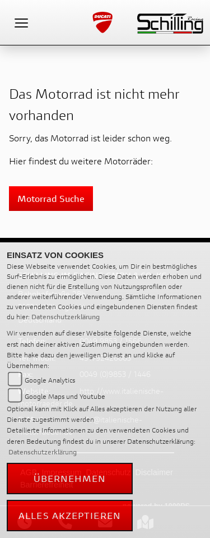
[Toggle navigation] (21, 22)
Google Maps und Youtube (65, 396)
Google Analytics (50, 380)
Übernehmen (70, 478)
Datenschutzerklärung (65, 316)
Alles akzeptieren (69, 515)
